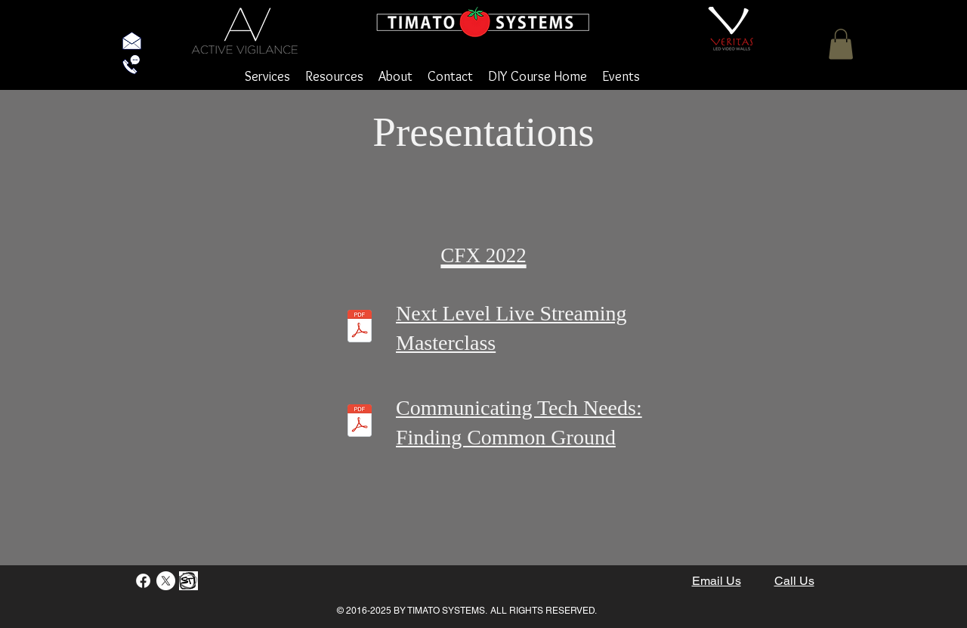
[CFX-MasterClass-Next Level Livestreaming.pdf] (359, 328)
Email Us (716, 581)
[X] (165, 580)
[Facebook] (143, 580)
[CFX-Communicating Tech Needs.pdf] (359, 422)
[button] (841, 44)
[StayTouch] (188, 580)
